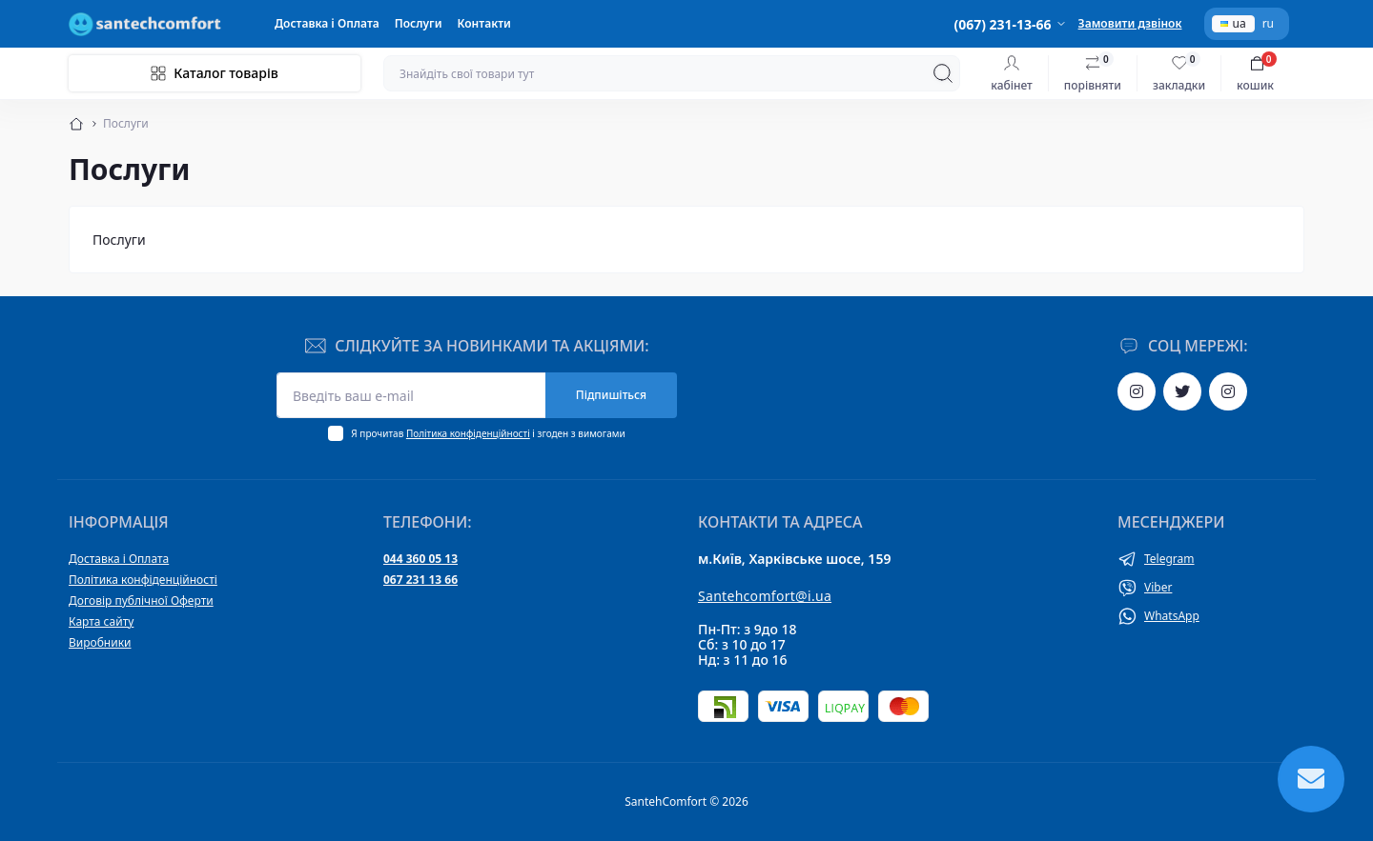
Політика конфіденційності (468, 433)
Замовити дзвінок (1130, 23)
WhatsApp (1171, 616)
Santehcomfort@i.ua (764, 596)
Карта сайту (101, 621)
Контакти (484, 23)
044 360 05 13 (420, 559)
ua (1232, 23)
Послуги (418, 23)
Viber (1158, 587)
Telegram (1169, 559)
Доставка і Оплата (327, 23)
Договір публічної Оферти (141, 600)
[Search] (943, 73)
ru (1268, 23)
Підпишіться (611, 395)
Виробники (100, 642)
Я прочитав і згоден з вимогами (488, 433)
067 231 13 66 (420, 579)
